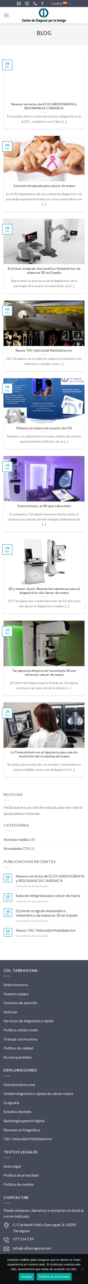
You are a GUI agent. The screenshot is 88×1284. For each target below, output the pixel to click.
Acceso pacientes (18, 1057)
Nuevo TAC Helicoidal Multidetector (46, 930)
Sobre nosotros (16, 984)
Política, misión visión (21, 1030)
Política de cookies (19, 1184)
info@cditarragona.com (32, 1248)
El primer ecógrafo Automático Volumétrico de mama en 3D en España (47, 912)
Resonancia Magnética (22, 1130)
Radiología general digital (24, 1120)
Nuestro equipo (16, 993)
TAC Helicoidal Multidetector (28, 1138)
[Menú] (6, 15)
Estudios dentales (18, 1111)
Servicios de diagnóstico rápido (29, 1020)
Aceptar (26, 1276)
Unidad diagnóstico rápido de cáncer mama (38, 1093)
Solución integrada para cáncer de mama (48, 895)
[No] (82, 1270)
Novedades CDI (16, 848)
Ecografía (11, 1102)
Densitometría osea (19, 1084)
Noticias (10, 1012)
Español (61, 3)
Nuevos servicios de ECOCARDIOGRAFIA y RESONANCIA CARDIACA (50, 878)
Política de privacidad (21, 1175)
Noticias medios (17, 839)
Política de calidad (18, 1048)
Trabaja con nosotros (21, 1039)
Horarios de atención (20, 1002)
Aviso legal (12, 1166)
